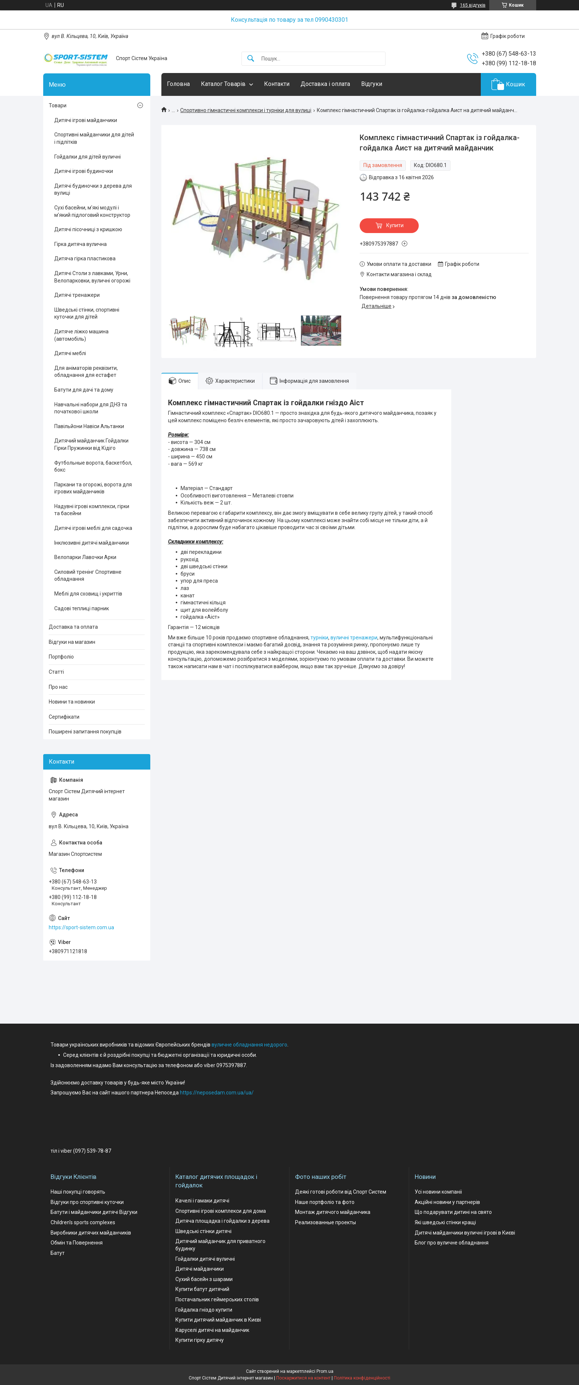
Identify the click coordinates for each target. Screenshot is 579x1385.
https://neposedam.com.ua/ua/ (217, 1093)
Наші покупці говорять (78, 1192)
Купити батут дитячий (202, 1289)
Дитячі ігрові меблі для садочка (93, 528)
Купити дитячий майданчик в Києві (218, 1320)
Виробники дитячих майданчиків (91, 1233)
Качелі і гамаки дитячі (202, 1201)
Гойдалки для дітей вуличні (87, 157)
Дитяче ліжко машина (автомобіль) (81, 335)
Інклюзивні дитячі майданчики (91, 543)
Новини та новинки (72, 702)
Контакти (277, 83)
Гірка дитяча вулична (80, 244)
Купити (395, 225)
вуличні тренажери (353, 638)
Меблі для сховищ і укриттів (88, 594)
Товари (57, 105)
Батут (58, 1253)
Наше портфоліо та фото (324, 1202)
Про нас (58, 687)
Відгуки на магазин (72, 642)
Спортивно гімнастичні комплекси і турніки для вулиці (245, 110)
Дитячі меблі (70, 353)
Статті (56, 672)
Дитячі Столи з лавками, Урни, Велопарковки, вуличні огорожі (92, 277)
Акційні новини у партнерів (447, 1202)
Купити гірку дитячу (199, 1340)
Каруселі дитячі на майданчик (212, 1330)
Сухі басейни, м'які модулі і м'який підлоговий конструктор (92, 211)
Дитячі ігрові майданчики (85, 120)
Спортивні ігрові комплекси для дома (220, 1211)
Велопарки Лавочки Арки (85, 557)
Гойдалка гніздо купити (203, 1310)
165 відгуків (473, 5)
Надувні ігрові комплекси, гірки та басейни (91, 510)
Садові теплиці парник (81, 608)
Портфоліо (61, 657)
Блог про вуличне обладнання (452, 1243)
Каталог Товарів (223, 83)
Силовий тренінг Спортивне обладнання (87, 575)
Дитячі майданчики (199, 1269)
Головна (178, 83)
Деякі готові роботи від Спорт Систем (340, 1192)
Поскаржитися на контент (303, 1378)
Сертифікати (64, 717)
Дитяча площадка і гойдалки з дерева (222, 1221)
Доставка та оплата (73, 627)
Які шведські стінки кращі (445, 1222)
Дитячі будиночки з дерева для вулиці (93, 189)
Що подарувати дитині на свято (453, 1212)
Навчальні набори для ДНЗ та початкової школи (90, 408)
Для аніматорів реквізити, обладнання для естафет (86, 371)
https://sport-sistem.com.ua (81, 927)
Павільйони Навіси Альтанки (89, 426)
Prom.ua (324, 1371)
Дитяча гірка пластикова (85, 258)
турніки (319, 638)
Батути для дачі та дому (83, 390)
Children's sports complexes (83, 1222)
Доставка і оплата (325, 83)
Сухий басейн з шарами (204, 1279)
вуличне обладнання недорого (249, 1045)
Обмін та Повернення (77, 1243)
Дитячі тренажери (77, 295)
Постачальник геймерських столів (217, 1299)
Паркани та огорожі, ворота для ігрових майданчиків (93, 488)
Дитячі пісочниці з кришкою (88, 229)
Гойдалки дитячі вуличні (205, 1259)
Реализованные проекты (325, 1222)
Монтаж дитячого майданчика (332, 1212)
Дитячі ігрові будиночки (83, 171)
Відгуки (371, 83)
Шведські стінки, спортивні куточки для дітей (86, 313)
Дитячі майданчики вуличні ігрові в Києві (465, 1233)
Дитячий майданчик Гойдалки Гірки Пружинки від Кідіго (91, 444)
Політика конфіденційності (362, 1378)
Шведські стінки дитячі (203, 1231)
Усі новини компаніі (438, 1192)
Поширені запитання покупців (85, 732)
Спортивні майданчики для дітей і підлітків (94, 138)
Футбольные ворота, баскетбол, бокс (93, 466)
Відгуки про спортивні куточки (87, 1202)
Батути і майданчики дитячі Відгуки (94, 1212)
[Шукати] (251, 59)
